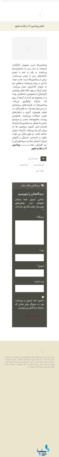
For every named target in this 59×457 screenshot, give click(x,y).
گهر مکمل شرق (39, 165)
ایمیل (40, 266)
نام (41, 250)
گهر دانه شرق (33, 158)
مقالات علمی (39, 171)
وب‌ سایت (39, 281)
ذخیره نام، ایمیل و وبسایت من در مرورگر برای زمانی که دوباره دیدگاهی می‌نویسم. (29, 304)
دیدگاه (40, 217)
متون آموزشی (24, 165)
